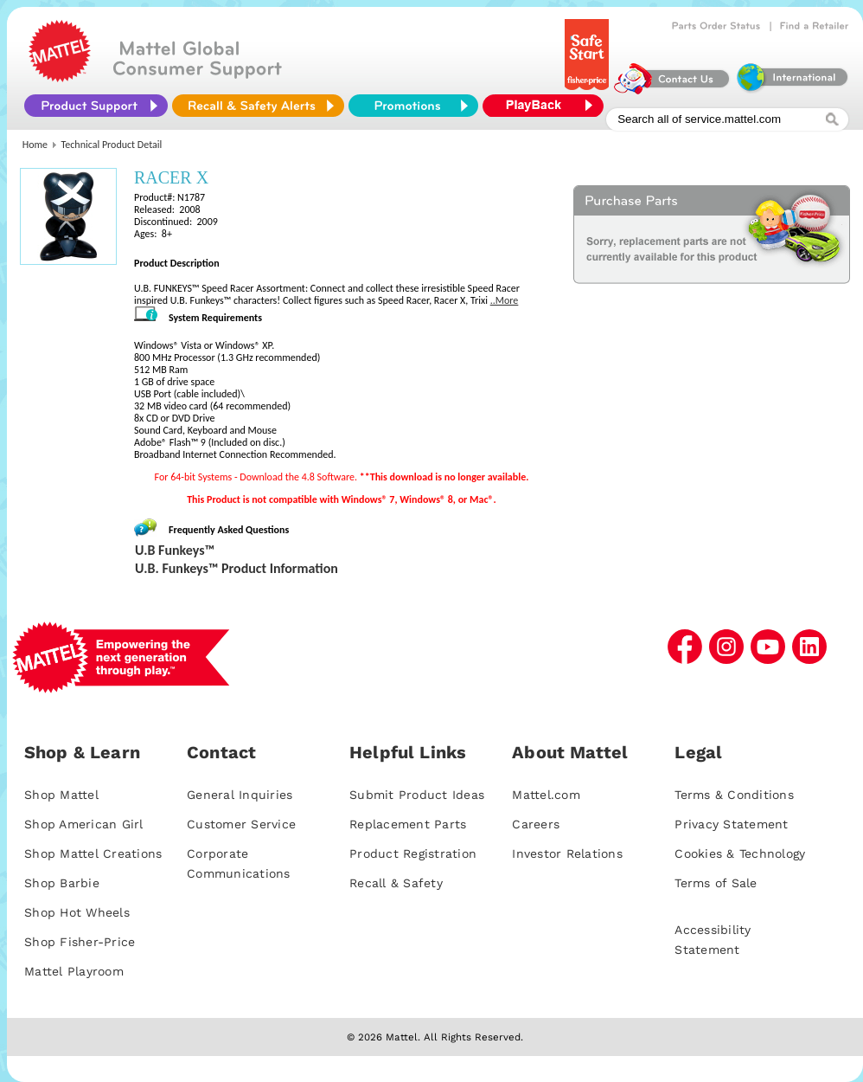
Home (35, 144)
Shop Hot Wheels (77, 912)
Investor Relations (567, 853)
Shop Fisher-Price (79, 942)
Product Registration (412, 853)
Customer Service (241, 824)
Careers (535, 824)
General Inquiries (239, 795)
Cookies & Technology (739, 853)
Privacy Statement (731, 824)
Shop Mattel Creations (93, 853)
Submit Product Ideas (416, 795)
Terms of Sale (715, 883)
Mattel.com (546, 795)
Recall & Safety (396, 883)
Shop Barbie (61, 883)
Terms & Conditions (734, 795)
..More (504, 300)
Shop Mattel (61, 795)
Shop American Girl (84, 824)
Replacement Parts (407, 824)
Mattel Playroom (74, 971)
